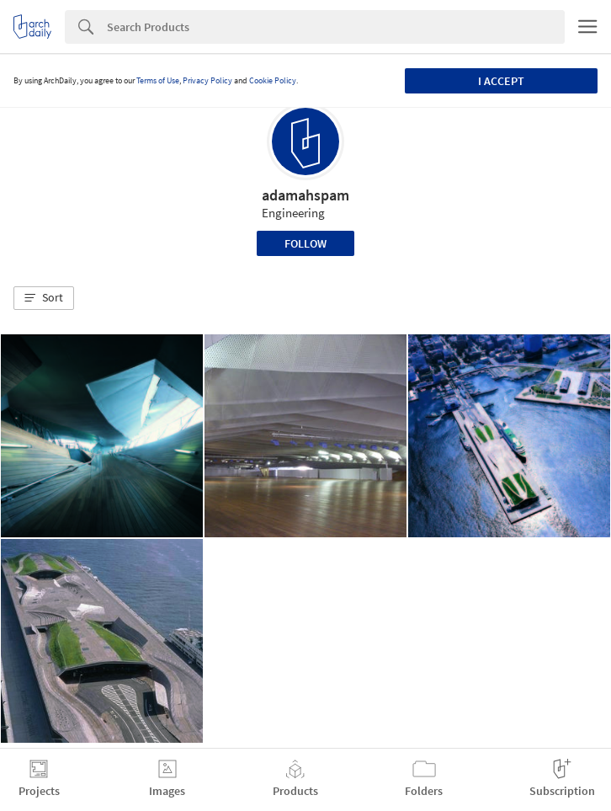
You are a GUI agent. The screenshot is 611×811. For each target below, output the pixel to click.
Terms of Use (157, 80)
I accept (501, 80)
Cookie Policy (272, 80)
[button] (43, 298)
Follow (305, 243)
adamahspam (305, 195)
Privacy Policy (207, 80)
